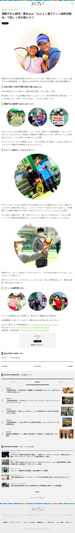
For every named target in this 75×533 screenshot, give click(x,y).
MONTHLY (61, 382)
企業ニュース (68, 522)
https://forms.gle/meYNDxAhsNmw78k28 (33, 327)
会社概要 (5, 522)
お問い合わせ (50, 522)
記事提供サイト (41, 522)
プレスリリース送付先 (29, 522)
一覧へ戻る (37, 366)
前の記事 (4, 366)
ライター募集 (59, 522)
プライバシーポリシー (15, 522)
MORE (37, 492)
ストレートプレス (37, 498)
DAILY (14, 382)
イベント (5, 358)
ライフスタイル (15, 358)
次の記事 (70, 366)
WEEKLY (37, 382)
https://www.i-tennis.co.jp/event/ (46, 325)
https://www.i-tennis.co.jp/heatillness (35, 330)
